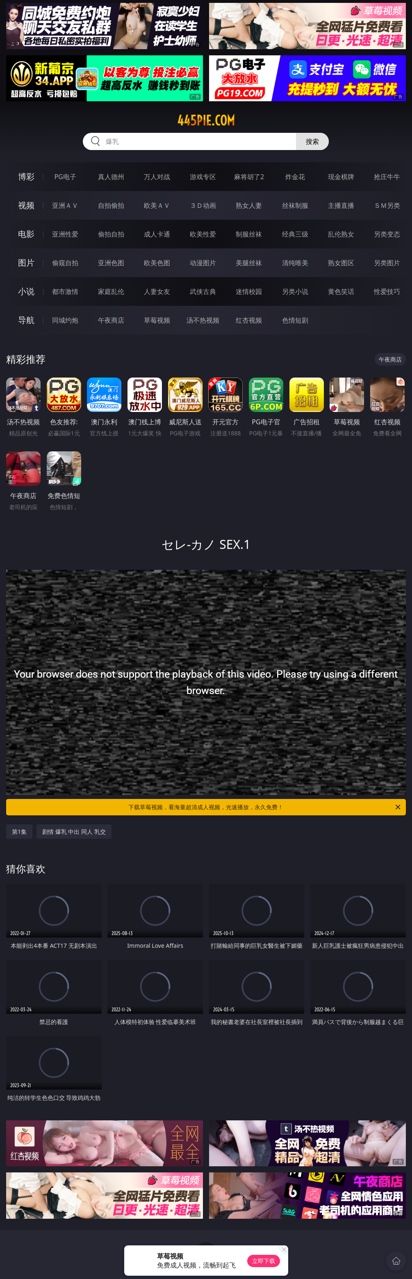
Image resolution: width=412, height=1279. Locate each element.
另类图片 (387, 262)
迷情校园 (249, 291)
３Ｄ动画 (203, 205)
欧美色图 (157, 262)
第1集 (19, 831)
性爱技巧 (387, 291)
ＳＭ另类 (387, 205)
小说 (26, 291)
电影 (26, 233)
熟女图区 (341, 262)
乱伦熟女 (341, 234)
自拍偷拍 (111, 205)
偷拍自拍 (111, 234)
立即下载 (263, 1261)
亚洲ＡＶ (65, 205)
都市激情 (65, 291)
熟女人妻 (249, 205)
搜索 (312, 141)
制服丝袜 (249, 234)
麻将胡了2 (249, 176)
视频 (26, 205)
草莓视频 (157, 320)
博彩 (26, 176)
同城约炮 (65, 320)
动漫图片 (203, 262)
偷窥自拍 (65, 262)
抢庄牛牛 (387, 176)
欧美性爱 (203, 234)
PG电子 (65, 176)
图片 (26, 262)
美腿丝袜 (249, 262)
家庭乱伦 (111, 291)
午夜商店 (111, 320)
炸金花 (295, 176)
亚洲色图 (111, 262)
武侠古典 (203, 291)
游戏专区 (203, 176)
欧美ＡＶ (157, 205)
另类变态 (387, 234)
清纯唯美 (295, 262)
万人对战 (157, 176)
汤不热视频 (203, 320)
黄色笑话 (341, 291)
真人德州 (111, 176)
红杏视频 (249, 320)
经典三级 (295, 234)
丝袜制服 (295, 205)
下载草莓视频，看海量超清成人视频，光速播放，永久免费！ (264, 807)
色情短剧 (295, 320)
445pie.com (206, 120)
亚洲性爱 (65, 234)
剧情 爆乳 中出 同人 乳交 (74, 831)
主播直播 (341, 205)
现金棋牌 (341, 176)
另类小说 (295, 291)
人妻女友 (157, 291)
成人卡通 (157, 234)
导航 (26, 319)
